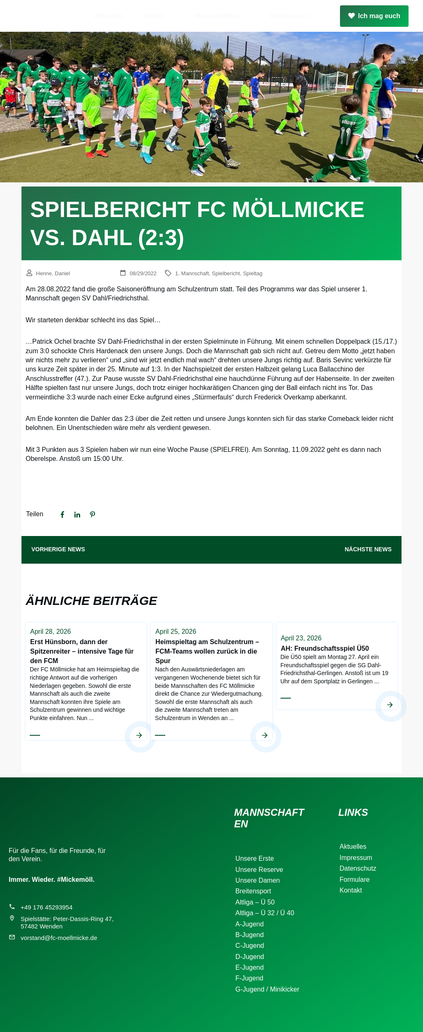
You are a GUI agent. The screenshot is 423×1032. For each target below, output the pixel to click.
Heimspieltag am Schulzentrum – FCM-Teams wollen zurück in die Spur (211, 681)
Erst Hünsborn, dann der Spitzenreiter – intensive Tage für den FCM (86, 681)
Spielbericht (226, 273)
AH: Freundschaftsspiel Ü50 (336, 681)
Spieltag (252, 273)
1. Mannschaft (192, 273)
